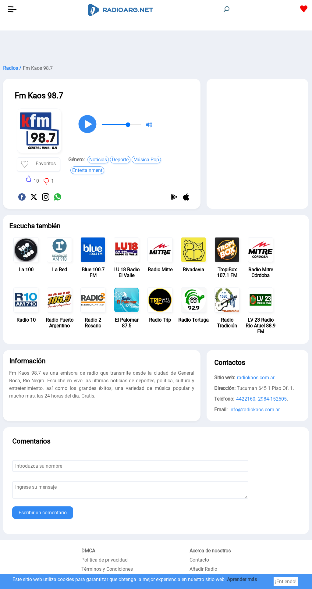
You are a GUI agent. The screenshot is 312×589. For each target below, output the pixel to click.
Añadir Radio (203, 569)
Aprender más (242, 579)
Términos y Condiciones (107, 569)
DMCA (88, 551)
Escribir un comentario (43, 513)
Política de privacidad (104, 560)
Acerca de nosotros (210, 551)
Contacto (199, 560)
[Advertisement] (156, 45)
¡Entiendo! (285, 581)
